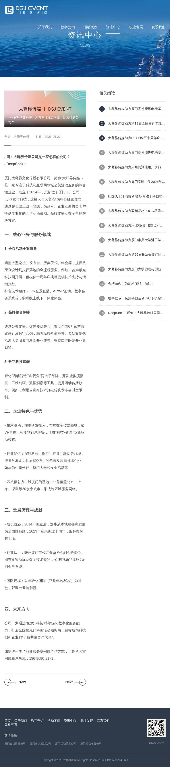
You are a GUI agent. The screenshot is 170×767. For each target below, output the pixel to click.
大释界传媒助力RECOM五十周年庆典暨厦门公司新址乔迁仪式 (131, 140)
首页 (7, 720)
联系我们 (158, 27)
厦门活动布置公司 (91, 743)
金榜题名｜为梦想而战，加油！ (127, 284)
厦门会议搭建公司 (15, 743)
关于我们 (45, 27)
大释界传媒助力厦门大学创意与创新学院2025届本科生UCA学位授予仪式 (131, 271)
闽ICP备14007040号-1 (115, 760)
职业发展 (136, 27)
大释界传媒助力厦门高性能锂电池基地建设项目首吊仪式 (131, 155)
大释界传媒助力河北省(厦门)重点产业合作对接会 (131, 228)
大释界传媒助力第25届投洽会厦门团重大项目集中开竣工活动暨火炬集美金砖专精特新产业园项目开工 (132, 257)
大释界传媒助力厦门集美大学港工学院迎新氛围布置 (131, 242)
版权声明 (10, 724)
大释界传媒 (69, 760)
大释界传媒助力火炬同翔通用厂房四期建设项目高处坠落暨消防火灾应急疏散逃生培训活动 (132, 169)
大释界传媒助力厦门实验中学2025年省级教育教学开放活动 (132, 184)
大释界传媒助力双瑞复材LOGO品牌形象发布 (131, 213)
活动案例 (90, 27)
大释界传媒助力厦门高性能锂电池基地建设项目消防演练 (131, 111)
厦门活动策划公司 (65, 743)
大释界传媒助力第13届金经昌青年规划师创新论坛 (132, 126)
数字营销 (68, 27)
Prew (22, 682)
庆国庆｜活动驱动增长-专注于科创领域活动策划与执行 (132, 199)
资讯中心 (113, 27)
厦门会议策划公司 (40, 743)
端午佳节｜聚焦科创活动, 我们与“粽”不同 (132, 301)
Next (69, 682)
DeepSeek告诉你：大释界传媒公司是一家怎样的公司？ (131, 315)
